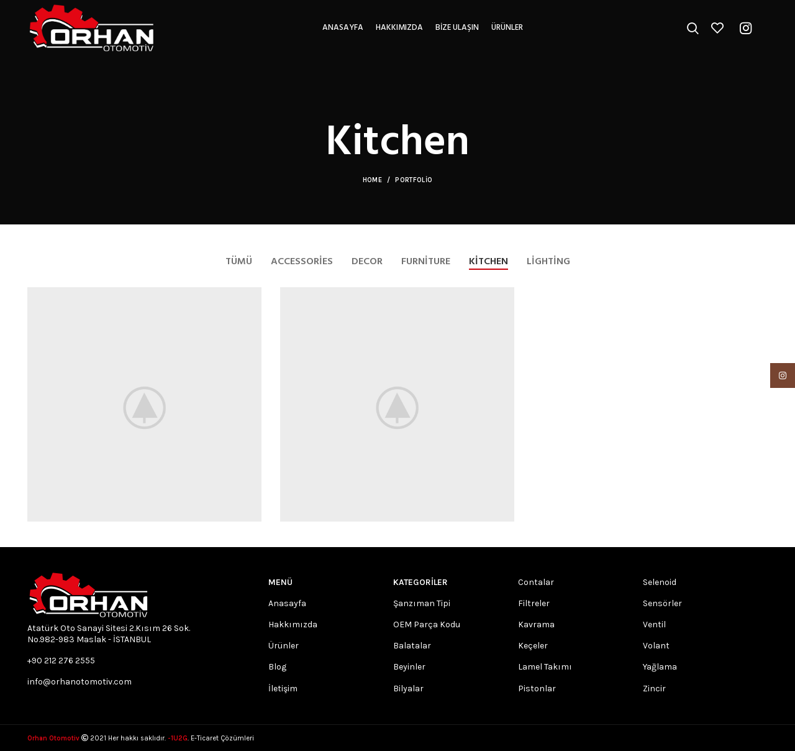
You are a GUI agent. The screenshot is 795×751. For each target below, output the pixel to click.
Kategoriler (420, 581)
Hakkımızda (292, 624)
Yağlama (660, 666)
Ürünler (283, 645)
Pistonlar (537, 688)
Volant (656, 645)
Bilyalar (408, 688)
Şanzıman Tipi (421, 602)
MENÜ (280, 581)
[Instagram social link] (745, 28)
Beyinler (409, 666)
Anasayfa (287, 602)
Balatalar (412, 645)
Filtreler (534, 602)
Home (372, 180)
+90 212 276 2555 (61, 660)
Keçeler (533, 645)
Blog (277, 666)
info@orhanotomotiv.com (79, 681)
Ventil (654, 624)
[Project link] (144, 404)
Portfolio (413, 180)
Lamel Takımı (545, 666)
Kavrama (536, 624)
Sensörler (662, 602)
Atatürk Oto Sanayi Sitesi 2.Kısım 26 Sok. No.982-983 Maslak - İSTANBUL (108, 633)
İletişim (283, 688)
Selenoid (659, 581)
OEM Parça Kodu (426, 624)
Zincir (654, 688)
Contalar (536, 581)
